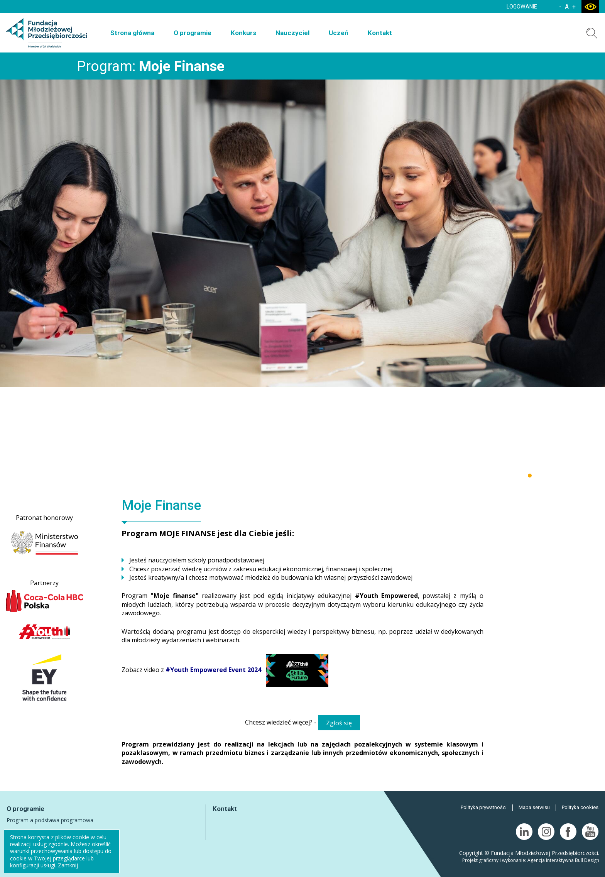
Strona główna (132, 33)
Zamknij (68, 865)
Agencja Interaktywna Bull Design (563, 860)
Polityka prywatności (484, 807)
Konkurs (243, 33)
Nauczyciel (292, 33)
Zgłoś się (339, 723)
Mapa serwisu (534, 807)
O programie (192, 33)
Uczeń (338, 33)
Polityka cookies (580, 807)
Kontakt (380, 33)
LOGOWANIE (522, 6)
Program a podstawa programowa (50, 820)
